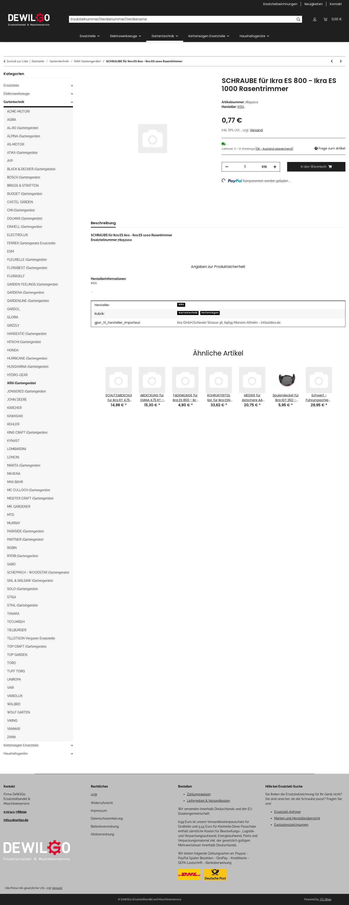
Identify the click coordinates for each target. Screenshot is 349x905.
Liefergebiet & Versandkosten (208, 800)
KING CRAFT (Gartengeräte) (27, 432)
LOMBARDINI (16, 449)
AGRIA (11, 119)
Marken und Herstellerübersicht (297, 818)
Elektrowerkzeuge (17, 93)
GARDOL (13, 309)
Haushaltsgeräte (16, 753)
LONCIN (13, 457)
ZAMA (11, 737)
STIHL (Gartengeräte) (22, 605)
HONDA (12, 350)
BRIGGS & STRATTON (23, 185)
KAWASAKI (15, 416)
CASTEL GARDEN (20, 202)
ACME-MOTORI (18, 111)
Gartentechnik (188, 312)
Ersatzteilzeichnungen (280, 4)
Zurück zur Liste (17, 61)
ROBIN (12, 547)
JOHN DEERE (17, 399)
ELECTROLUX (17, 235)
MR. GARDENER (18, 506)
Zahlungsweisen (199, 794)
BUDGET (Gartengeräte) (24, 194)
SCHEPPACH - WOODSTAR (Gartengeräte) (38, 572)
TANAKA (13, 613)
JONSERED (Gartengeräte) (26, 391)
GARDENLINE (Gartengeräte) (28, 301)
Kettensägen (210, 312)
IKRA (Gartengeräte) (21, 383)
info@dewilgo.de (16, 820)
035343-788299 (15, 812)
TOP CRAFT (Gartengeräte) (27, 646)
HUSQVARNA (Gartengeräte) (28, 366)
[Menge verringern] (227, 166)
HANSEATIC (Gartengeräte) (27, 333)
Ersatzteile (11, 85)
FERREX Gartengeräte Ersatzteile (31, 243)
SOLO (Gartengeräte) (22, 589)
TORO (11, 663)
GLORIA (12, 317)
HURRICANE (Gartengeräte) (27, 358)
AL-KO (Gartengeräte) (22, 128)
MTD (10, 515)
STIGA (11, 597)
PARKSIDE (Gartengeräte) (25, 531)
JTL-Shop (325, 899)
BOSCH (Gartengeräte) (23, 177)
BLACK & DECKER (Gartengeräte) (31, 169)
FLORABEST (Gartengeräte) (27, 268)
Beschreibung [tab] (103, 223)
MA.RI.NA (13, 473)
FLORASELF (16, 276)
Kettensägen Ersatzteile (21, 745)
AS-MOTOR (15, 144)
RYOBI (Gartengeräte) (22, 556)
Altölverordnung (102, 834)
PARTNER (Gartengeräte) (25, 539)
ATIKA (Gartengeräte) (22, 152)
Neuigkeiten (313, 4)
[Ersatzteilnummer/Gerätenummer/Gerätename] (182, 19)
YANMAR (13, 729)
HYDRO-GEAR (17, 375)
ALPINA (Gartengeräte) (23, 136)
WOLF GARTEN (18, 712)
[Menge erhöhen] (275, 166)
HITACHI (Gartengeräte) (24, 342)
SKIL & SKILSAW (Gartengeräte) (30, 580)
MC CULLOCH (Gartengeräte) (28, 490)
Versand (256, 130)
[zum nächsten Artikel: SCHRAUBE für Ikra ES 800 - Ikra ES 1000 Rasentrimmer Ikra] (340, 61)
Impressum (99, 810)
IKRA (181, 304)
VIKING (12, 720)
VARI (10, 687)
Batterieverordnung (105, 826)
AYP (10, 161)
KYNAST (13, 440)
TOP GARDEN (17, 655)
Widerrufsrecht (102, 803)
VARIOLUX (14, 696)
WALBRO (13, 704)
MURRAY (13, 523)
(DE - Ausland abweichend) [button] (274, 149)
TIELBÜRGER (16, 630)
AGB (94, 795)
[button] (314, 19)
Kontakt (336, 4)
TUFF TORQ (16, 671)
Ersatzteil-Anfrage (287, 812)
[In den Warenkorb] (94, 74)
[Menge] (244, 166)
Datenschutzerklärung (107, 818)
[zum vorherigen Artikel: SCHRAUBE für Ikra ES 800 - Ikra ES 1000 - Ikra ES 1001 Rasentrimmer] (331, 61)
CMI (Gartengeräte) (21, 210)
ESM (10, 251)
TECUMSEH (16, 622)
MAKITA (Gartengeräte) (23, 465)
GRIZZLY (13, 325)
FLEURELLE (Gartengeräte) (27, 259)
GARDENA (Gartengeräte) (25, 292)
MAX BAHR (15, 482)
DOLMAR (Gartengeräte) (24, 218)
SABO (11, 564)
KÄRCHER (14, 408)
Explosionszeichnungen (291, 824)
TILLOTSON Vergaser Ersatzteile (31, 638)
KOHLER (13, 424)
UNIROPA (14, 679)
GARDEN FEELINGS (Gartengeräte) (32, 284)
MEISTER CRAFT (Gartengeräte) (30, 498)
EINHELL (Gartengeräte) (24, 226)
